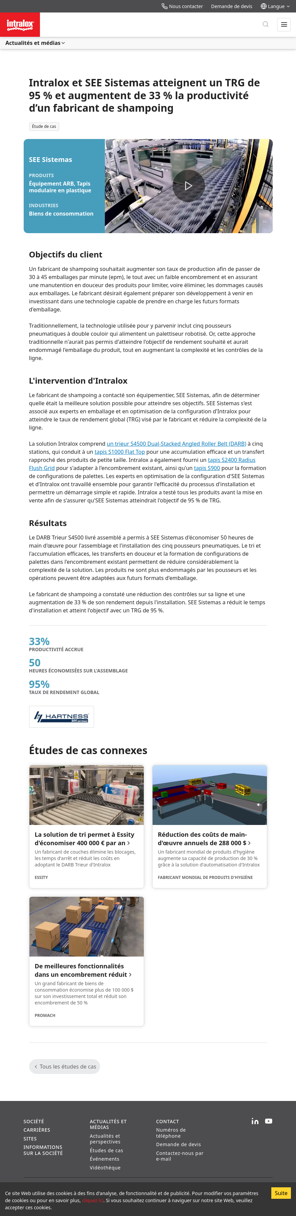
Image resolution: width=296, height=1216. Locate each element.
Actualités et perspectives (105, 1139)
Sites (30, 1138)
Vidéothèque (105, 1167)
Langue (275, 6)
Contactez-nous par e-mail (180, 1156)
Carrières (37, 1130)
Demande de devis (231, 6)
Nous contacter (182, 6)
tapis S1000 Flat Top (120, 451)
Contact (167, 1121)
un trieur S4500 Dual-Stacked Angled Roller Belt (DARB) (176, 443)
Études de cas (106, 1150)
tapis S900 (207, 468)
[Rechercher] (265, 25)
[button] (189, 186)
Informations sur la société (43, 1150)
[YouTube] (269, 1121)
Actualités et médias (35, 43)
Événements (105, 1159)
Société (34, 1121)
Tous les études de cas (64, 1066)
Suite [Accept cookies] (281, 1193)
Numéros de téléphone (171, 1133)
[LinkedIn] (255, 1121)
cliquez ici (92, 1200)
